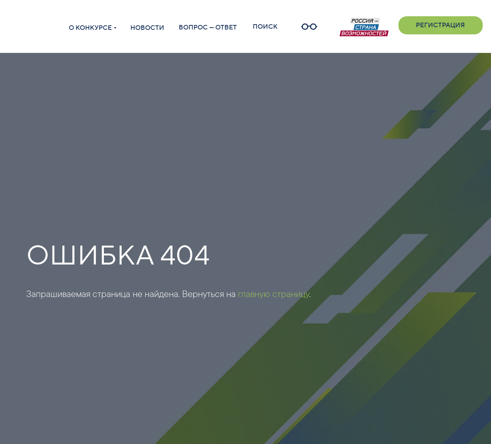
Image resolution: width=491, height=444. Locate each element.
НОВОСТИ (147, 28)
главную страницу (273, 293)
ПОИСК (265, 27)
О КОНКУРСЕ (90, 28)
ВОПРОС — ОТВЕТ (208, 27)
